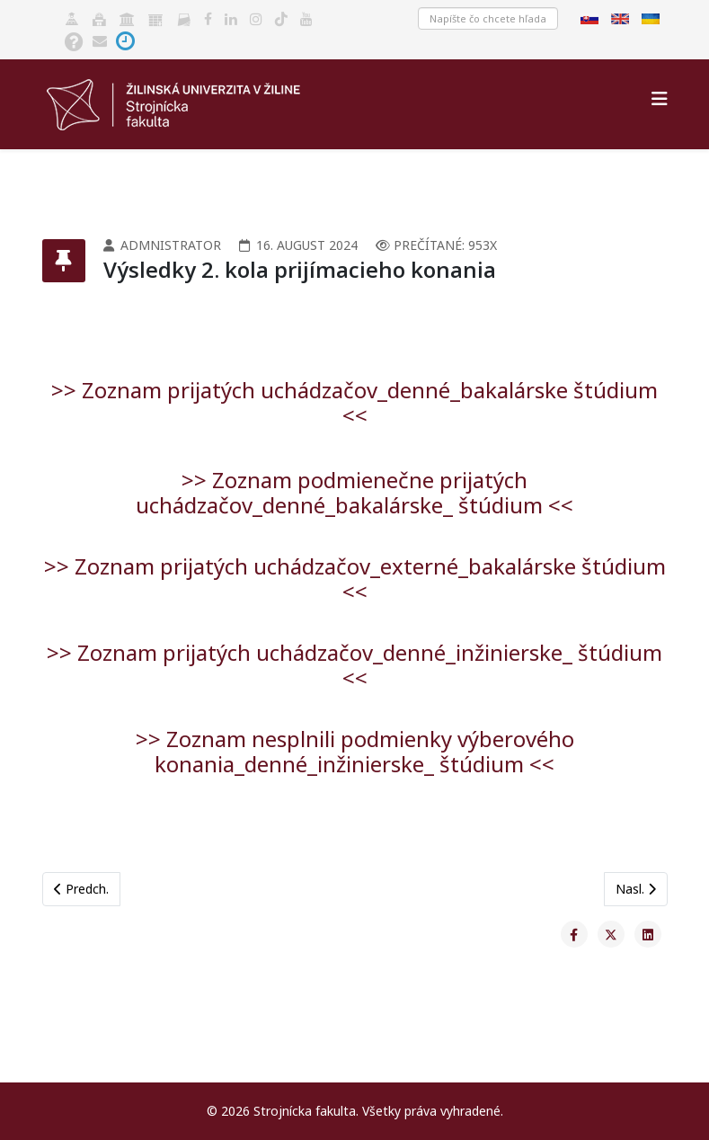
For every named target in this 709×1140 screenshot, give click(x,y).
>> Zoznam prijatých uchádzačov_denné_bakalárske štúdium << (354, 402)
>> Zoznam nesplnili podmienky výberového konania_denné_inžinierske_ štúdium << (355, 751)
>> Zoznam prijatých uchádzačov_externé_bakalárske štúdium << (355, 578)
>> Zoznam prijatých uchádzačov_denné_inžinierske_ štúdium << (354, 664)
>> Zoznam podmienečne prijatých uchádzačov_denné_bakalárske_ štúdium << (354, 492)
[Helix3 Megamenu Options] (659, 98)
